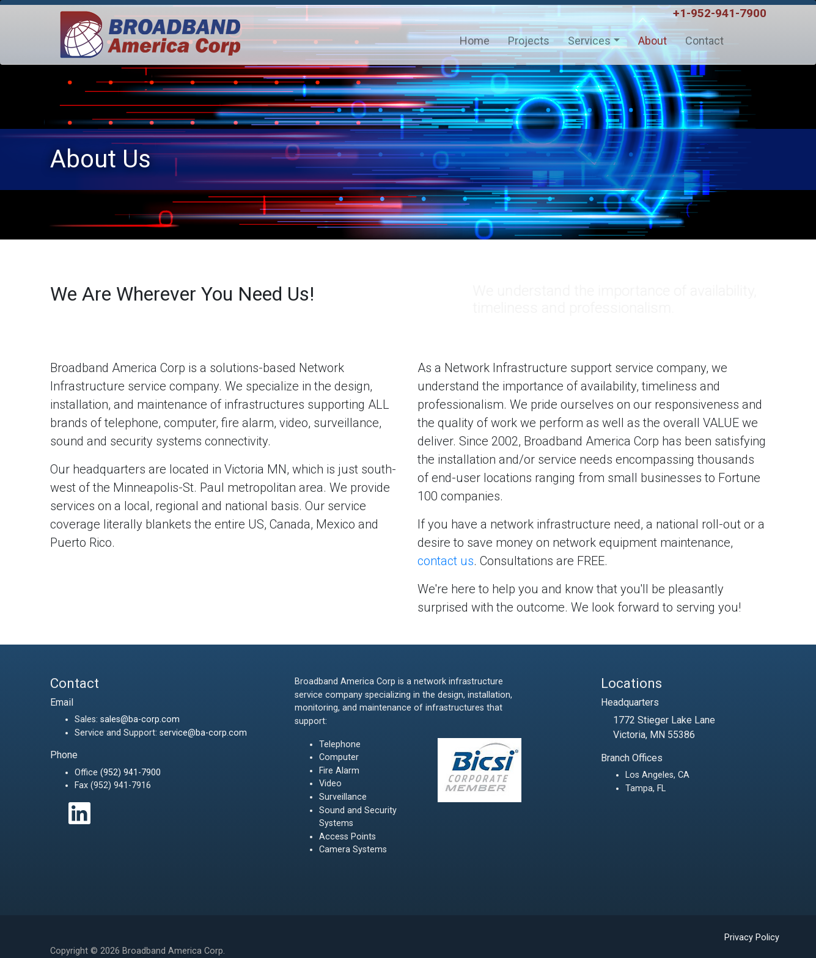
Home (475, 40)
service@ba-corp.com (203, 733)
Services (589, 40)
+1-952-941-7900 (719, 13)
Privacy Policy (751, 937)
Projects (529, 40)
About (652, 40)
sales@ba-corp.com (140, 719)
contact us (445, 561)
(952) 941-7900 (130, 772)
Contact (704, 40)
